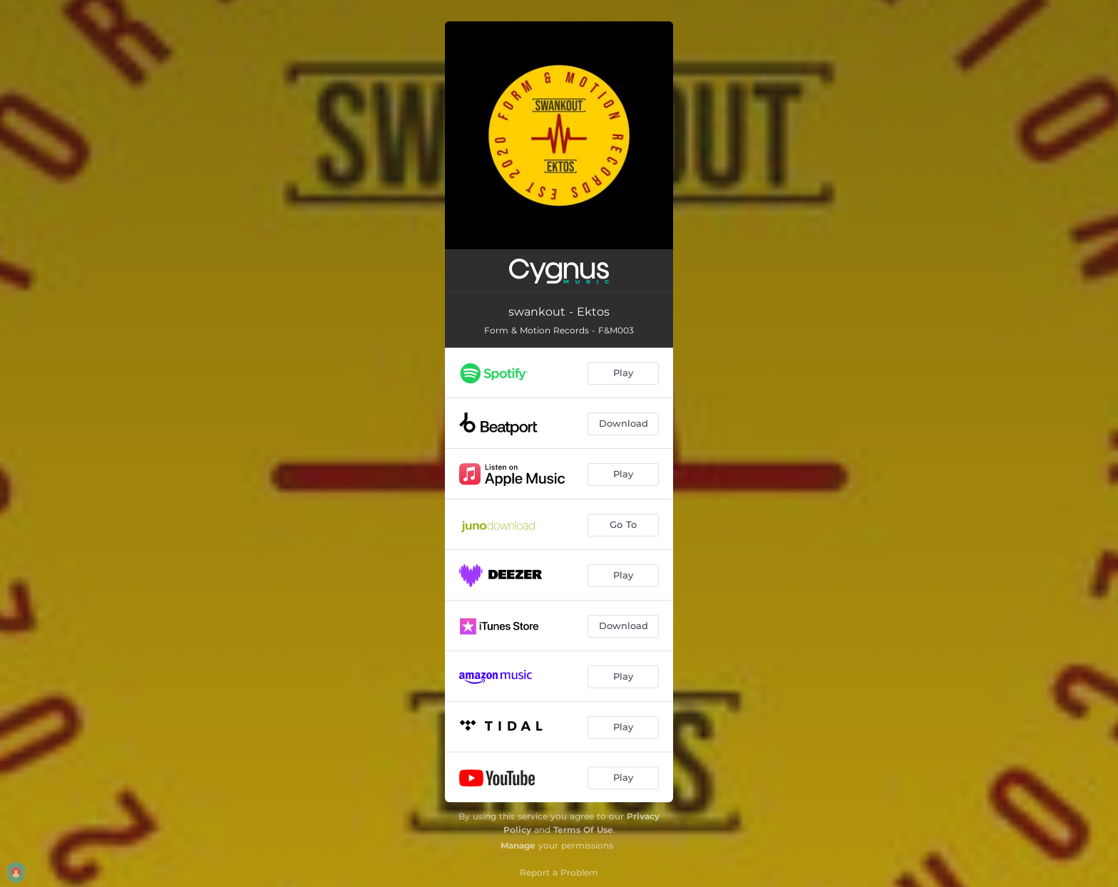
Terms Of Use (583, 829)
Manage (518, 845)
